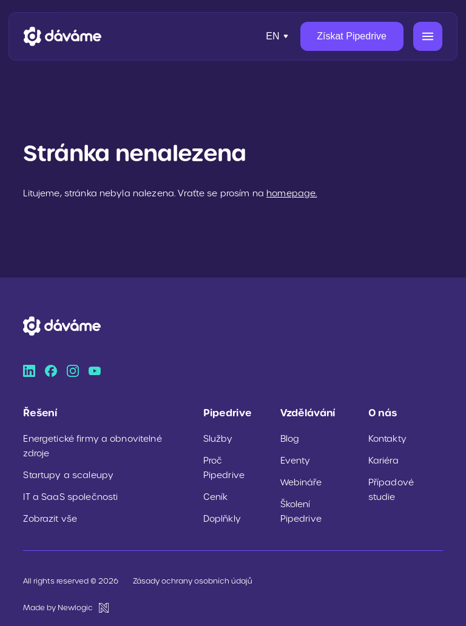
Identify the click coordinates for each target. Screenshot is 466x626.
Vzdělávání (308, 412)
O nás (382, 412)
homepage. (291, 193)
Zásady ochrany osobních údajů (192, 580)
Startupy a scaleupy (68, 475)
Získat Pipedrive (352, 36)
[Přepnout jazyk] (278, 36)
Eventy (295, 460)
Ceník (215, 496)
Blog (290, 438)
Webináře (301, 482)
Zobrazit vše (50, 518)
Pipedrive (227, 412)
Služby (218, 438)
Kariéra (383, 460)
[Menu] (427, 36)
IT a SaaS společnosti (70, 496)
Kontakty (387, 438)
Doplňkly (222, 518)
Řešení (40, 412)
